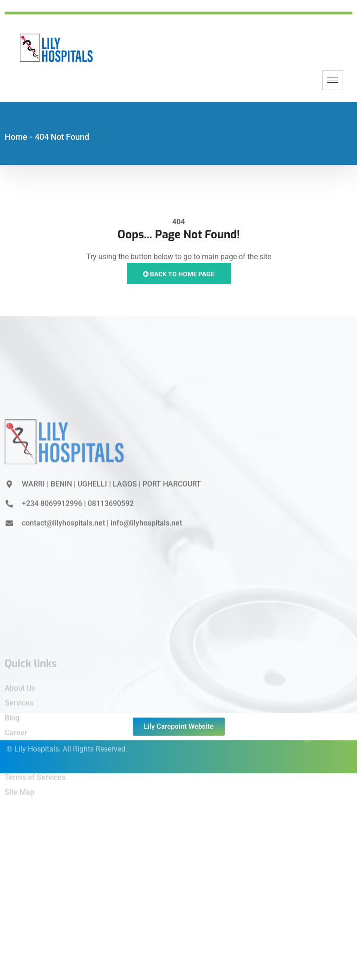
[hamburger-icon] (332, 80)
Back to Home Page (178, 274)
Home (16, 137)
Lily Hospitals (36, 742)
